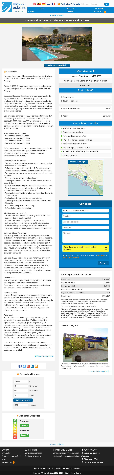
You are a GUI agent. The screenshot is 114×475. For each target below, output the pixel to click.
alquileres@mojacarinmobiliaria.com (67, 456)
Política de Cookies (73, 468)
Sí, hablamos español (39, 3)
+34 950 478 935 (70, 4)
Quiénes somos (31, 450)
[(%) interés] (20, 390)
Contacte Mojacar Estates (63, 450)
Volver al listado (57, 15)
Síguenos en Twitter (91, 459)
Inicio (42, 8)
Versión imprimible (44, 356)
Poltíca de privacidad (54, 468)
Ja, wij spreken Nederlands (48, 3)
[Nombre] (85, 216)
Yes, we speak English (34, 3)
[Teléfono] (85, 227)
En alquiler (99, 8)
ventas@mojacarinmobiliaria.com (66, 453)
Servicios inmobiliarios (33, 453)
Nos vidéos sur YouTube (92, 462)
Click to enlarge (77, 162)
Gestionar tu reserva (33, 456)
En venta (70, 8)
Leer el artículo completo (99, 371)
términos (100, 255)
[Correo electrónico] (85, 222)
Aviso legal (38, 468)
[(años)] (20, 395)
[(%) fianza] (20, 385)
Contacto (70, 12)
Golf (31, 12)
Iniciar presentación (57, 65)
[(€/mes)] (20, 405)
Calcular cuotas (23, 400)
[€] (20, 381)
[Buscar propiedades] (106, 4)
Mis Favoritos (99, 12)
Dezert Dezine (76, 473)
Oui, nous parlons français (53, 3)
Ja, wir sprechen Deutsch (43, 3)
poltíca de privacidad (71, 258)
